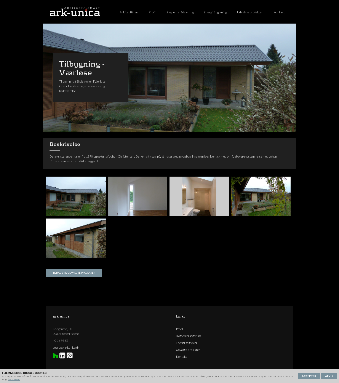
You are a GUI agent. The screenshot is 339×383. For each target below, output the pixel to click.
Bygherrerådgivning (180, 12)
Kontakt (279, 12)
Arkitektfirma (129, 12)
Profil (152, 12)
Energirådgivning (215, 12)
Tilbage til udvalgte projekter (74, 272)
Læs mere (14, 379)
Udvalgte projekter (250, 12)
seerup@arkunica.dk (66, 347)
